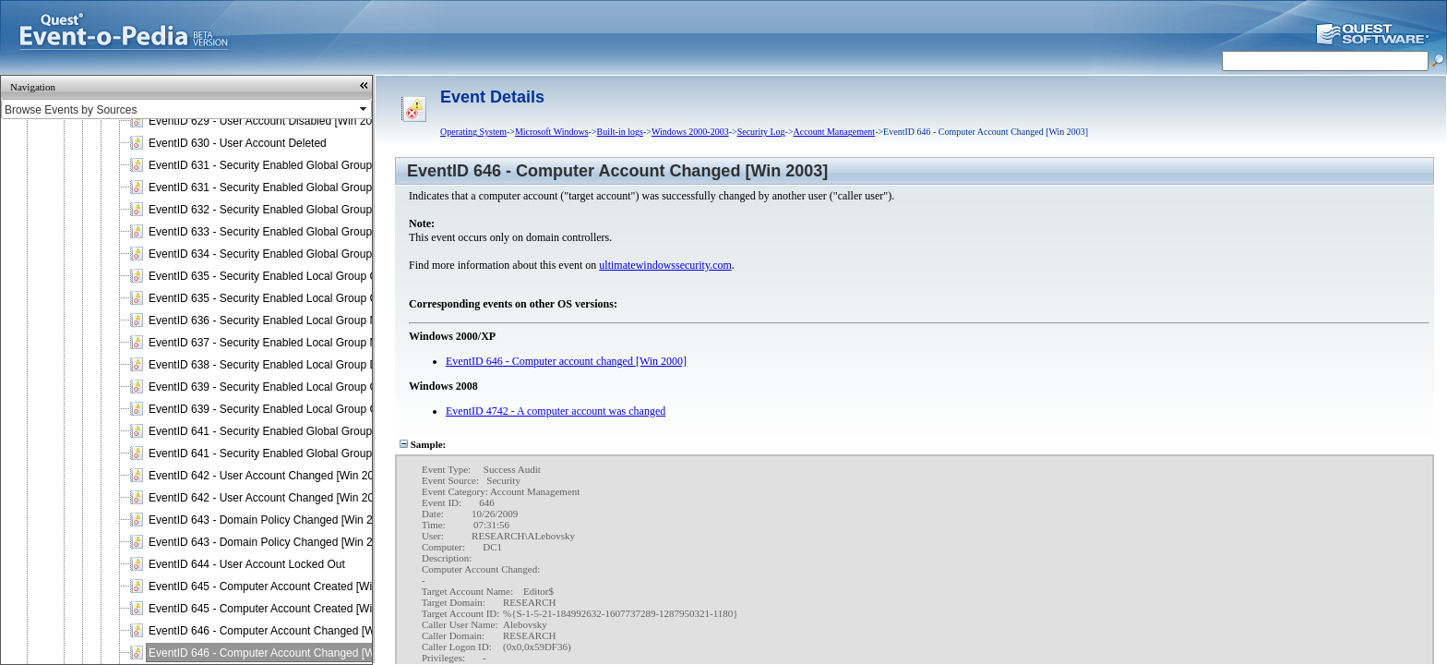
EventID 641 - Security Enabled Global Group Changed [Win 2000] (312, 431)
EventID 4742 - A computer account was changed (555, 411)
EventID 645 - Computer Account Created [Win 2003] (279, 608)
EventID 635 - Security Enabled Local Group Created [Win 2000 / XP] (319, 276)
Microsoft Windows (552, 132)
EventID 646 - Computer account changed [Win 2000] (566, 361)
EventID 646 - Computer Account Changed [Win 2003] (281, 653)
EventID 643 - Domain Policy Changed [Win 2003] (271, 542)
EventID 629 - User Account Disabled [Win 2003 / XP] (280, 121)
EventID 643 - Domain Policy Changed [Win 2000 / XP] (283, 520)
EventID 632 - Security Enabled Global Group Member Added (299, 209)
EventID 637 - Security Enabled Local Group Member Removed (304, 342)
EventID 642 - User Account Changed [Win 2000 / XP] (281, 475)
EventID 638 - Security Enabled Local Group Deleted (278, 364)
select (364, 109)
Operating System (473, 132)
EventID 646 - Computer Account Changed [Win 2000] (281, 630)
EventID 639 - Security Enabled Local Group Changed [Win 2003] (310, 409)
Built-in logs (620, 132)
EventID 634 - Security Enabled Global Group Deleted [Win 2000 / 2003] (326, 254)
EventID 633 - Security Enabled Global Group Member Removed (307, 231)
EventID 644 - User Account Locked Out (247, 564)
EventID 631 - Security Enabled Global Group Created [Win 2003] (310, 187)
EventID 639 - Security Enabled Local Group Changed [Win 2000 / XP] (322, 387)
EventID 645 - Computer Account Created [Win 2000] (279, 586)
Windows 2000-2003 (690, 132)
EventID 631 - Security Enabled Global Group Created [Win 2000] (310, 165)
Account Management (835, 132)
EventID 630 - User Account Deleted (238, 143)
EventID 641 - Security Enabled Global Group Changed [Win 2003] (312, 453)
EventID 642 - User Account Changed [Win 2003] (269, 497)
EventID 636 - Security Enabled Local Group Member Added (297, 320)
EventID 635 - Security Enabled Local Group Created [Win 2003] (307, 298)
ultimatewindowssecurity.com (665, 265)
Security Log (761, 132)
